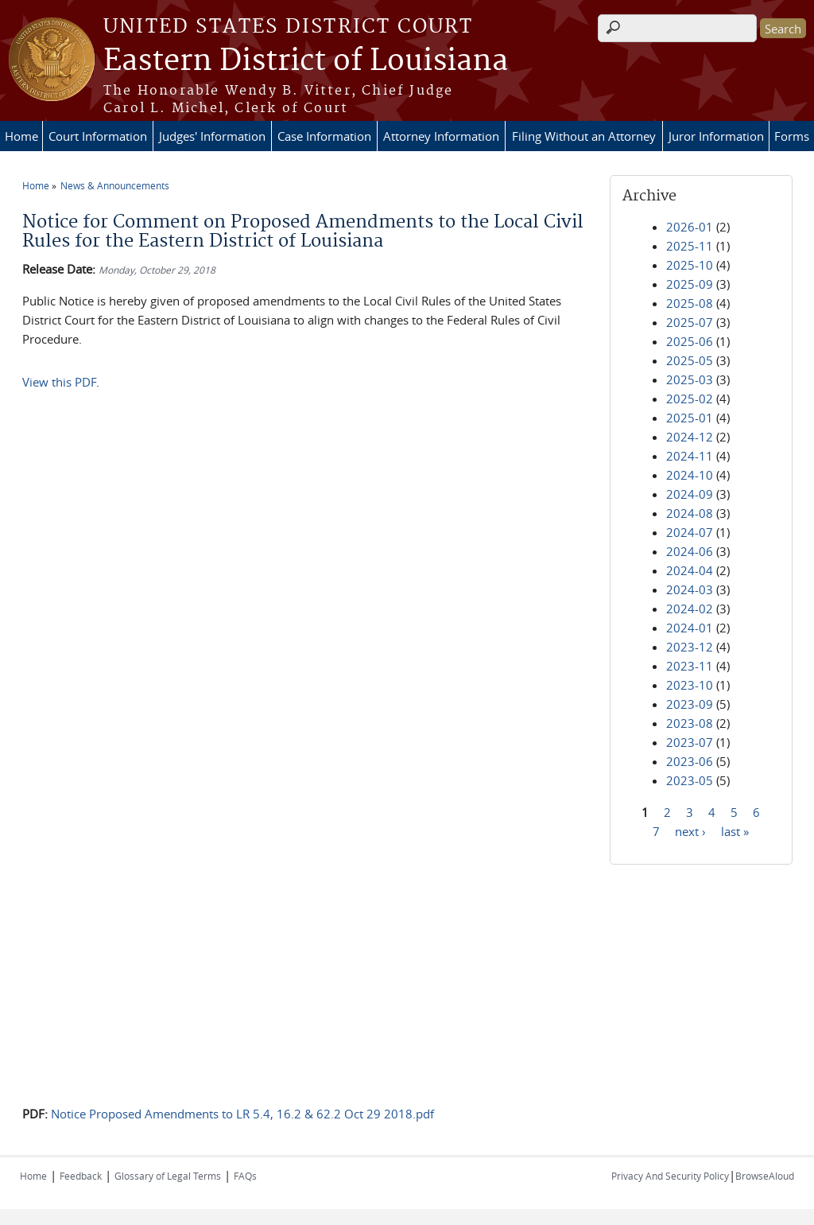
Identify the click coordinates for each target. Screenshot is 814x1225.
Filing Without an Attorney (584, 136)
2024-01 (689, 628)
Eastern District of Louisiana (305, 61)
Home (21, 136)
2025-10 (689, 265)
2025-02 (689, 398)
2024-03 (689, 589)
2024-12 (689, 437)
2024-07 (689, 532)
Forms (791, 136)
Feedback (81, 1175)
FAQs (245, 1175)
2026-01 (689, 227)
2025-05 (689, 360)
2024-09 (689, 494)
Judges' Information (212, 136)
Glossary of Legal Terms (167, 1175)
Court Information (97, 136)
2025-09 (689, 284)
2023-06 (689, 761)
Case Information (324, 136)
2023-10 (689, 685)
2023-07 (689, 742)
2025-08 (689, 303)
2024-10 (689, 475)
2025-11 (689, 246)
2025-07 (689, 322)
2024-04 (689, 570)
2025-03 (689, 379)
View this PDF (59, 382)
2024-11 (689, 456)
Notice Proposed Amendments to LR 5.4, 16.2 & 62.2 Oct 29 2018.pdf (242, 1114)
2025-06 (689, 341)
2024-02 (689, 608)
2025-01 (689, 418)
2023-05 (689, 780)
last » (735, 830)
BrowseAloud (764, 1175)
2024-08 (689, 513)
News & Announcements (114, 185)
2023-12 (689, 647)
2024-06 (689, 551)
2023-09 (689, 704)
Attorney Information (441, 136)
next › (690, 830)
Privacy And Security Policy (670, 1175)
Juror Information (716, 136)
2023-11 (689, 666)
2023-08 (689, 723)
